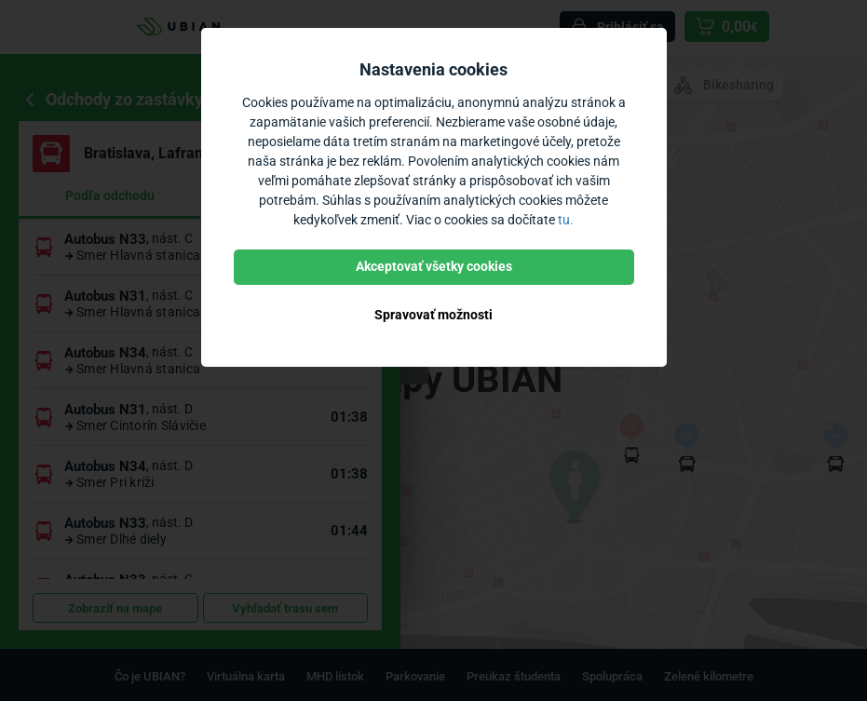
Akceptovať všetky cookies (434, 266)
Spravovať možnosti (433, 314)
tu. (566, 219)
